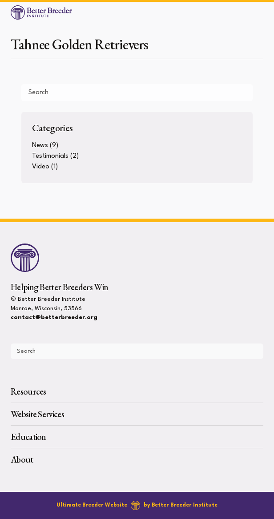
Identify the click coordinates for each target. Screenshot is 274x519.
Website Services (37, 414)
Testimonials (50, 156)
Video (40, 167)
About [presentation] (22, 459)
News (40, 145)
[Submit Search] (242, 92)
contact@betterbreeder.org (54, 317)
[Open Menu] (263, 12)
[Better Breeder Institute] (41, 12)
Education (28, 437)
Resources (28, 391)
